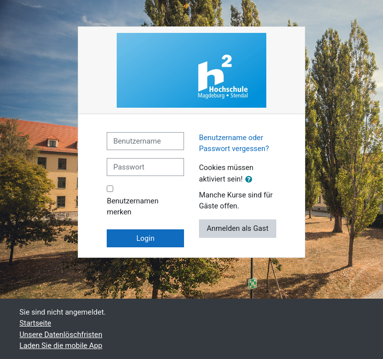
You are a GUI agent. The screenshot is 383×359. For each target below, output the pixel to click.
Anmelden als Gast (237, 228)
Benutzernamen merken (133, 206)
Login (145, 238)
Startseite (35, 323)
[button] (250, 179)
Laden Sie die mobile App (60, 345)
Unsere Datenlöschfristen (60, 334)
